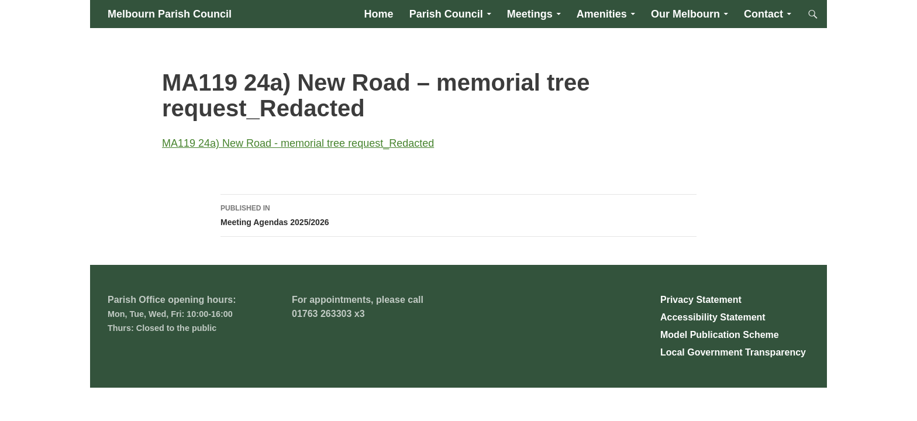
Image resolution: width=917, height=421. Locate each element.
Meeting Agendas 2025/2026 (458, 214)
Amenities (602, 14)
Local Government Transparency (733, 352)
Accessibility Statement (713, 317)
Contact (763, 14)
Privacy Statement (701, 300)
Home (379, 14)
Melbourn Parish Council (170, 14)
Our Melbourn (685, 14)
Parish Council (446, 14)
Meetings (530, 14)
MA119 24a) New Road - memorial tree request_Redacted (298, 143)
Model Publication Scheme (719, 335)
